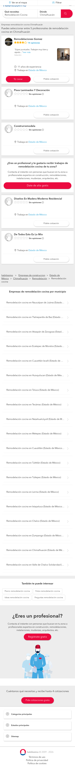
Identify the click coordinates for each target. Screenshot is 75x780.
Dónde (43, 12)
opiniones (34, 50)
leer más (27, 59)
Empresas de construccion (31, 282)
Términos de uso (37, 764)
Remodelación (39, 286)
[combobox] (20, 13)
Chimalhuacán (20, 286)
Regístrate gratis (37, 643)
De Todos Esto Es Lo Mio (28, 241)
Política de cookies (37, 770)
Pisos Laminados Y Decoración (32, 97)
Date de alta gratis (37, 192)
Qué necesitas (12, 12)
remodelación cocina (17, 598)
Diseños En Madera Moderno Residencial (38, 206)
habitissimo (7, 282)
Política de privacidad (37, 767)
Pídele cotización (51, 86)
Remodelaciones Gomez (28, 46)
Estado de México (38, 77)
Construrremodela (24, 133)
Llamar (18, 86)
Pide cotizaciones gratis (38, 707)
